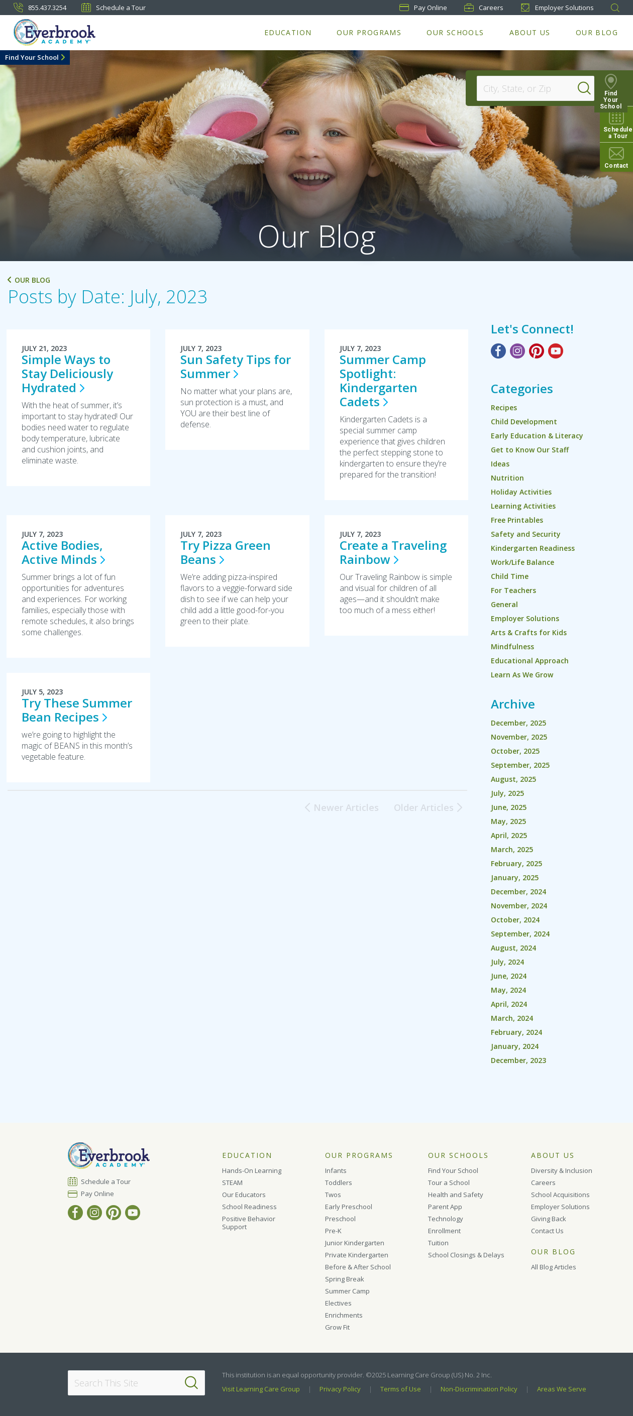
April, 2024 (509, 1004)
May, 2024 (508, 990)
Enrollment (444, 1231)
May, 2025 (508, 821)
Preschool (340, 1219)
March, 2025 (512, 849)
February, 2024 (516, 1032)
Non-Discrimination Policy (479, 1388)
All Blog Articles (553, 1267)
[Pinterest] (536, 351)
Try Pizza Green (225, 552)
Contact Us (547, 1231)
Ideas (500, 463)
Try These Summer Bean (77, 709)
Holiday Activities (521, 492)
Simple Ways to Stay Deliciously (67, 373)
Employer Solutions (557, 7)
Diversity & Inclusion (561, 1170)
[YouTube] (555, 351)
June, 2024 (508, 976)
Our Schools (455, 32)
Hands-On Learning (251, 1170)
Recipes (504, 407)
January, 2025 (515, 877)
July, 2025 (507, 793)
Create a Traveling (393, 552)
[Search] (589, 88)
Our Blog (597, 32)
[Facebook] (498, 351)
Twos (333, 1195)
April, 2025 (509, 835)
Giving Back (548, 1219)
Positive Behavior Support (248, 1223)
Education (288, 32)
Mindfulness (512, 646)
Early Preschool (348, 1207)
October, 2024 (515, 919)
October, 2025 (515, 751)
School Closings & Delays (466, 1255)
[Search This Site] (136, 1382)
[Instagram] (517, 351)
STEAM (232, 1182)
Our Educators (244, 1195)
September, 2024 (520, 933)
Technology (445, 1219)
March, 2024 (512, 1018)
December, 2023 (518, 1060)
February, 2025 (516, 863)
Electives (338, 1303)
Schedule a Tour (113, 7)
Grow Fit (337, 1327)
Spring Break (344, 1279)
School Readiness (249, 1207)
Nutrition (507, 478)
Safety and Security (526, 534)
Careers (483, 7)
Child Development (524, 421)
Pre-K (333, 1231)
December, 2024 (518, 891)
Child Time (510, 576)
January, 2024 (515, 1046)
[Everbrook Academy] (54, 32)
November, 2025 (519, 737)
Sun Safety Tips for (235, 366)
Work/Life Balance (522, 562)
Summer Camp (347, 1291)
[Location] (530, 88)
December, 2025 (518, 723)
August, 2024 (513, 948)
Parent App (445, 1207)
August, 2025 (513, 779)
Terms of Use (400, 1388)
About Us (530, 32)
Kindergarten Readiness (533, 548)
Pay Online (97, 1194)
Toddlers (338, 1182)
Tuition (438, 1243)
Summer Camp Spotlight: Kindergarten (383, 380)
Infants (336, 1170)
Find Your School (32, 57)
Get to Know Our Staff (530, 449)
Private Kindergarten (356, 1255)
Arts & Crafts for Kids (529, 632)
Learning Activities (523, 506)
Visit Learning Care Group (261, 1388)
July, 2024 (507, 962)
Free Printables (517, 520)
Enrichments (344, 1315)
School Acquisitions (560, 1195)
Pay (423, 7)
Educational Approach (530, 660)
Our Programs (369, 32)
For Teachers (513, 590)
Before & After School (358, 1267)
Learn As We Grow (522, 674)
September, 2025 (520, 765)
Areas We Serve (561, 1388)
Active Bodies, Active (63, 552)
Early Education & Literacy (537, 435)
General (504, 604)
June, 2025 (508, 807)
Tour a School (449, 1182)
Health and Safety (455, 1195)
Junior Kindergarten (354, 1243)
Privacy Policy (340, 1388)
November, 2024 (519, 905)
